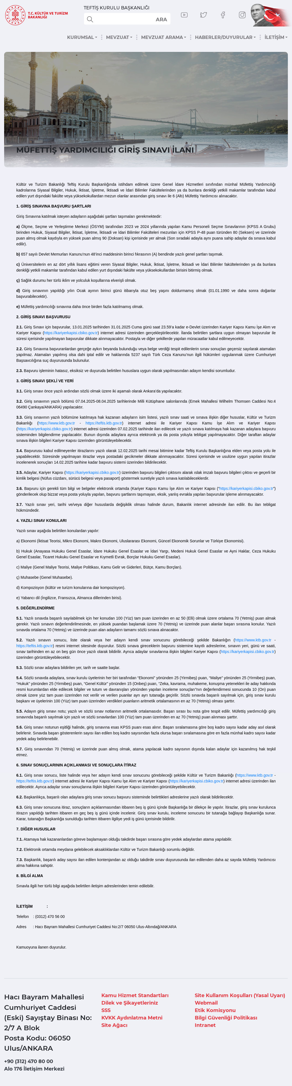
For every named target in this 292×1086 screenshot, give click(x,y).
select (161, 19)
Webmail (206, 1003)
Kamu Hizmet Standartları (135, 995)
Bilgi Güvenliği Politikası (226, 1018)
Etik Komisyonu (215, 1010)
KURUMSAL (80, 37)
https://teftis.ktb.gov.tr (104, 423)
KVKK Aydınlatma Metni (131, 1018)
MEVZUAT (117, 37)
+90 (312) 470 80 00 (28, 1061)
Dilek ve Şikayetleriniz (129, 1003)
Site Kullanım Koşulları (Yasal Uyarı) (240, 995)
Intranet (205, 1025)
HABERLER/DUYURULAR (223, 37)
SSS (106, 1010)
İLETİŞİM (274, 37)
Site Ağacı (114, 1025)
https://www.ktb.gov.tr (56, 423)
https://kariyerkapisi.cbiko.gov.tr (71, 333)
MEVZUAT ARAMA (162, 37)
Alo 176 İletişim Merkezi (34, 1069)
